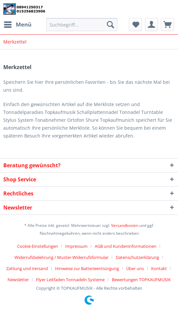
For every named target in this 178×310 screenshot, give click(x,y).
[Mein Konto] (151, 24)
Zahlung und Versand (27, 268)
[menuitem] (17, 24)
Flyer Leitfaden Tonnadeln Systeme (70, 280)
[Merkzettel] (135, 24)
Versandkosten (124, 225)
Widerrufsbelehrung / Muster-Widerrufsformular (61, 257)
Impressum (76, 246)
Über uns (135, 268)
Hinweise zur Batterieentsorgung (87, 268)
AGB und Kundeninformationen (125, 246)
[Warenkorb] (167, 24)
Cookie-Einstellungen (37, 246)
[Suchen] (110, 24)
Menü (17, 23)
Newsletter (18, 280)
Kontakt (159, 268)
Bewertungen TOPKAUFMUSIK (141, 280)
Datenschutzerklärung (137, 257)
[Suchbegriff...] (81, 24)
